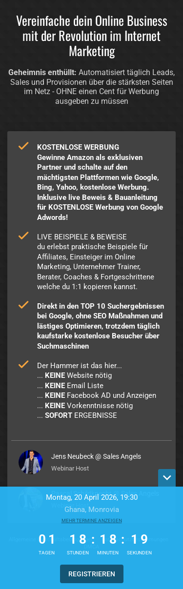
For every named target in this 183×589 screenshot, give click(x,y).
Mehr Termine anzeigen (91, 520)
